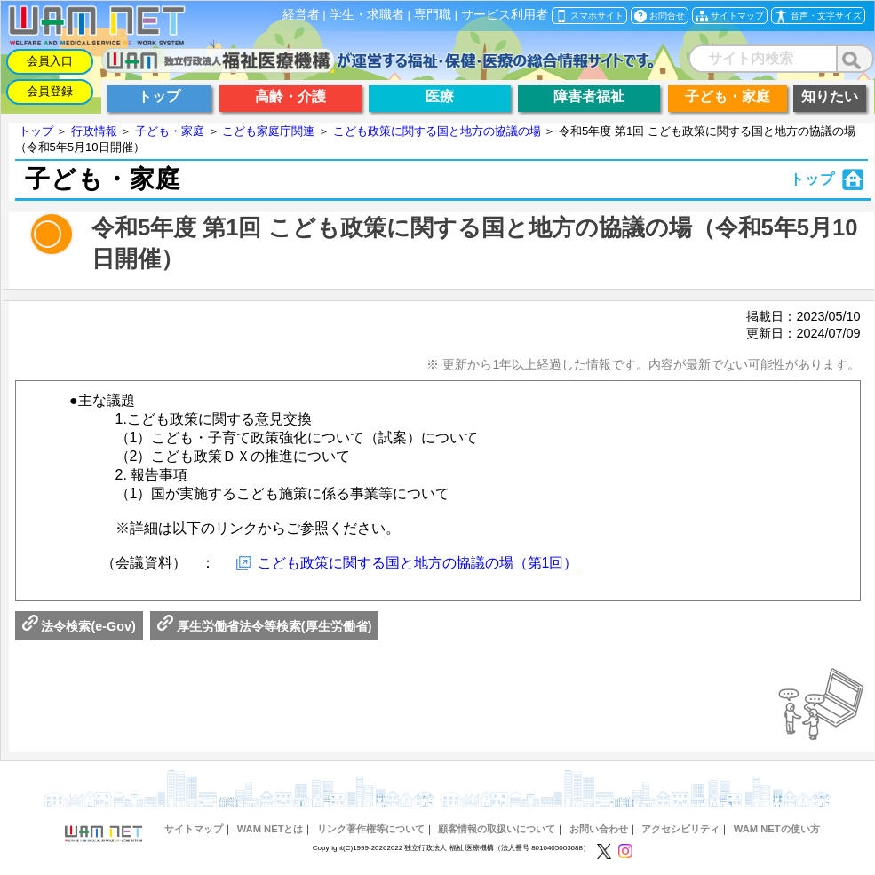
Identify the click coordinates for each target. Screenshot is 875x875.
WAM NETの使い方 (777, 828)
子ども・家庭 (169, 131)
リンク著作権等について (371, 828)
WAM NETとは (270, 828)
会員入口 (50, 61)
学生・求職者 (367, 14)
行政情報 (94, 131)
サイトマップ (193, 828)
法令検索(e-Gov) (79, 626)
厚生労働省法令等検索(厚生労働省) (264, 626)
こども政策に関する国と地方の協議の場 (437, 131)
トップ (36, 131)
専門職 (432, 14)
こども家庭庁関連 (268, 131)
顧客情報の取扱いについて (496, 828)
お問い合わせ (598, 828)
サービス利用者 (504, 14)
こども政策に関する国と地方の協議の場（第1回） (418, 562)
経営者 (301, 14)
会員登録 (50, 91)
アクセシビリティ (680, 828)
